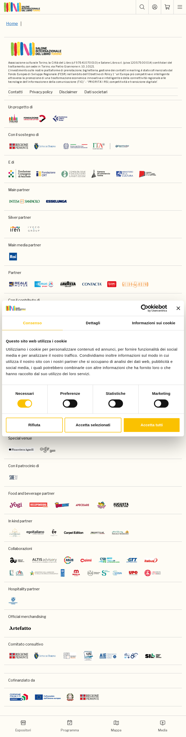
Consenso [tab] (32, 323)
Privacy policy (41, 92)
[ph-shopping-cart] (167, 7)
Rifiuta (34, 425)
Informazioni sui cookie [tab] (153, 323)
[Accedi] (155, 7)
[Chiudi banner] (178, 308)
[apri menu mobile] (180, 7)
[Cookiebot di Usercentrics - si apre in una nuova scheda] (144, 308)
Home (12, 23)
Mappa (116, 726)
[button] (142, 7)
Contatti (15, 92)
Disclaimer (68, 92)
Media (162, 726)
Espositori (23, 726)
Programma (70, 726)
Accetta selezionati (93, 425)
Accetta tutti (152, 425)
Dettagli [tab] (93, 323)
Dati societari (95, 92)
